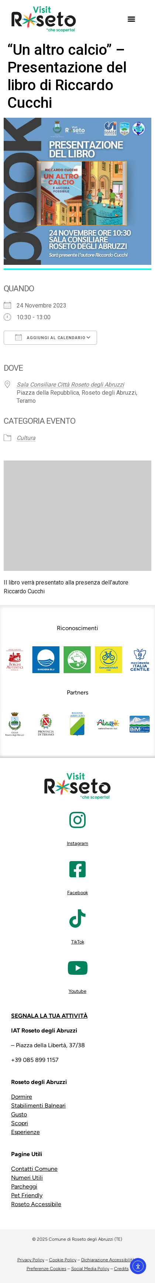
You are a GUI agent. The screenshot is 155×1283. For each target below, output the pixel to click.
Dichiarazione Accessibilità (107, 1259)
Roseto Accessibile (36, 1204)
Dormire (21, 1096)
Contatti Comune (34, 1168)
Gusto (19, 1114)
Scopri (19, 1123)
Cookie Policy (62, 1259)
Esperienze (25, 1132)
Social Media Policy (90, 1268)
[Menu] (131, 19)
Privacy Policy (30, 1259)
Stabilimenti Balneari (38, 1105)
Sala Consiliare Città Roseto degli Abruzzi (70, 384)
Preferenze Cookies (46, 1268)
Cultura (26, 437)
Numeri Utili (27, 1177)
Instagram (77, 843)
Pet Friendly (26, 1195)
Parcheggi (24, 1186)
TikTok (77, 942)
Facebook (77, 892)
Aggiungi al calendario (50, 337)
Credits (121, 1268)
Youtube (77, 991)
